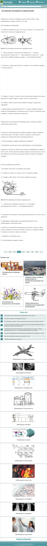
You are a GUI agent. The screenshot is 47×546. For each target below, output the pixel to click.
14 (10, 252)
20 (36, 252)
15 (14, 252)
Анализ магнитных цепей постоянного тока (17, 336)
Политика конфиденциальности (27, 544)
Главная (23, 2)
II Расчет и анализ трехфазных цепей (15, 318)
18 (28, 252)
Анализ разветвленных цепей (13, 339)
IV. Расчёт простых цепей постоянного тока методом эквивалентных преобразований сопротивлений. (24, 325)
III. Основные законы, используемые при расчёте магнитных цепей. (23, 321)
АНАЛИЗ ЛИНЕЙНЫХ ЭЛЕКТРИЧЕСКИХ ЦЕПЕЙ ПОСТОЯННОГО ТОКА (24, 333)
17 (23, 252)
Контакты (41, 2)
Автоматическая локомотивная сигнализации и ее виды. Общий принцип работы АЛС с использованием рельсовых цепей (23, 329)
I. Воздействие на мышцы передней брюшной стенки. (19, 315)
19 (32, 252)
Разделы (32, 2)
